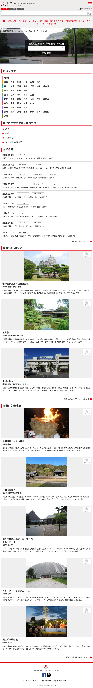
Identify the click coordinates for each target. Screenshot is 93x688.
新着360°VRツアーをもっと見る (77, 399)
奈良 (38, 99)
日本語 (5, 9)
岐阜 (19, 94)
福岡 (6, 111)
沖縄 (6, 116)
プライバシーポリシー (61, 681)
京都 (19, 99)
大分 (32, 111)
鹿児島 (46, 111)
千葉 (32, 86)
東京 (6, 86)
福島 (38, 82)
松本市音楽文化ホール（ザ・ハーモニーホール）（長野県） (25, 31)
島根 (12, 103)
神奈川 (46, 86)
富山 (6, 94)
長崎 (19, 111)
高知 (25, 107)
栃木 (12, 86)
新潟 (6, 90)
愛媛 (19, 107)
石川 (12, 94)
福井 (6, 99)
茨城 (19, 86)
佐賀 (12, 111)
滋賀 (12, 99)
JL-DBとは (27, 681)
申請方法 (9, 137)
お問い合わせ (46, 681)
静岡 (25, 90)
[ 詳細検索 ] (46, 53)
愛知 (25, 94)
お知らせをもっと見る (80, 241)
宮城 (19, 82)
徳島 (6, 107)
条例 (7, 133)
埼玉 (38, 86)
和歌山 (46, 99)
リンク (35, 681)
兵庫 (32, 99)
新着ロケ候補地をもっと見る (77, 657)
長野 (12, 90)
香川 (12, 107)
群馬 (25, 86)
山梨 (19, 90)
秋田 (25, 82)
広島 (25, 103)
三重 (32, 94)
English (13, 9)
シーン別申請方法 (13, 142)
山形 (32, 82)
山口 (32, 103)
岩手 (12, 82)
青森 (6, 82)
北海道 (7, 78)
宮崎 (38, 111)
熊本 (25, 111)
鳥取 (6, 103)
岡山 (19, 103)
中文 (20, 9)
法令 (7, 129)
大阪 (25, 99)
